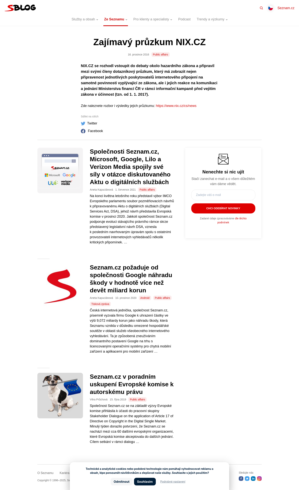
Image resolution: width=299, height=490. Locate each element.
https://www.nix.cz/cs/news (176, 106)
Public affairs (160, 54)
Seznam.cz (285, 8)
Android (145, 297)
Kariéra (64, 473)
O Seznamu (45, 473)
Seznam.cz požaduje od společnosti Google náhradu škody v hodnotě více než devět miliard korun (131, 279)
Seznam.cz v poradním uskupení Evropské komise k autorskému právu (132, 384)
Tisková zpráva (100, 304)
